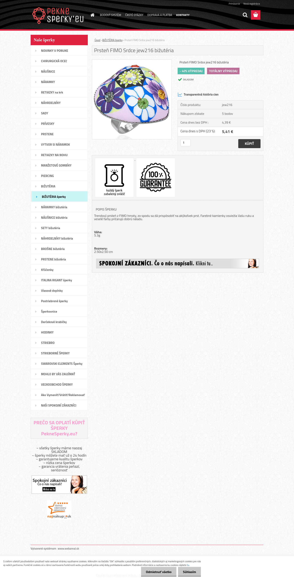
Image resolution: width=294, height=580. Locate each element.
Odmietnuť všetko (158, 571)
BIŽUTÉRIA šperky (112, 40)
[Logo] (59, 15)
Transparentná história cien (198, 94)
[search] (245, 15)
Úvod (97, 40)
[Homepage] (92, 15)
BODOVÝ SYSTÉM (110, 15)
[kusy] (185, 142)
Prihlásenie (234, 4)
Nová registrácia (251, 4)
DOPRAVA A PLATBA (159, 15)
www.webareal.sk (68, 548)
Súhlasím (189, 571)
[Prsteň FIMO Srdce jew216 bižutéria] (132, 61)
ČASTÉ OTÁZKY (134, 15)
